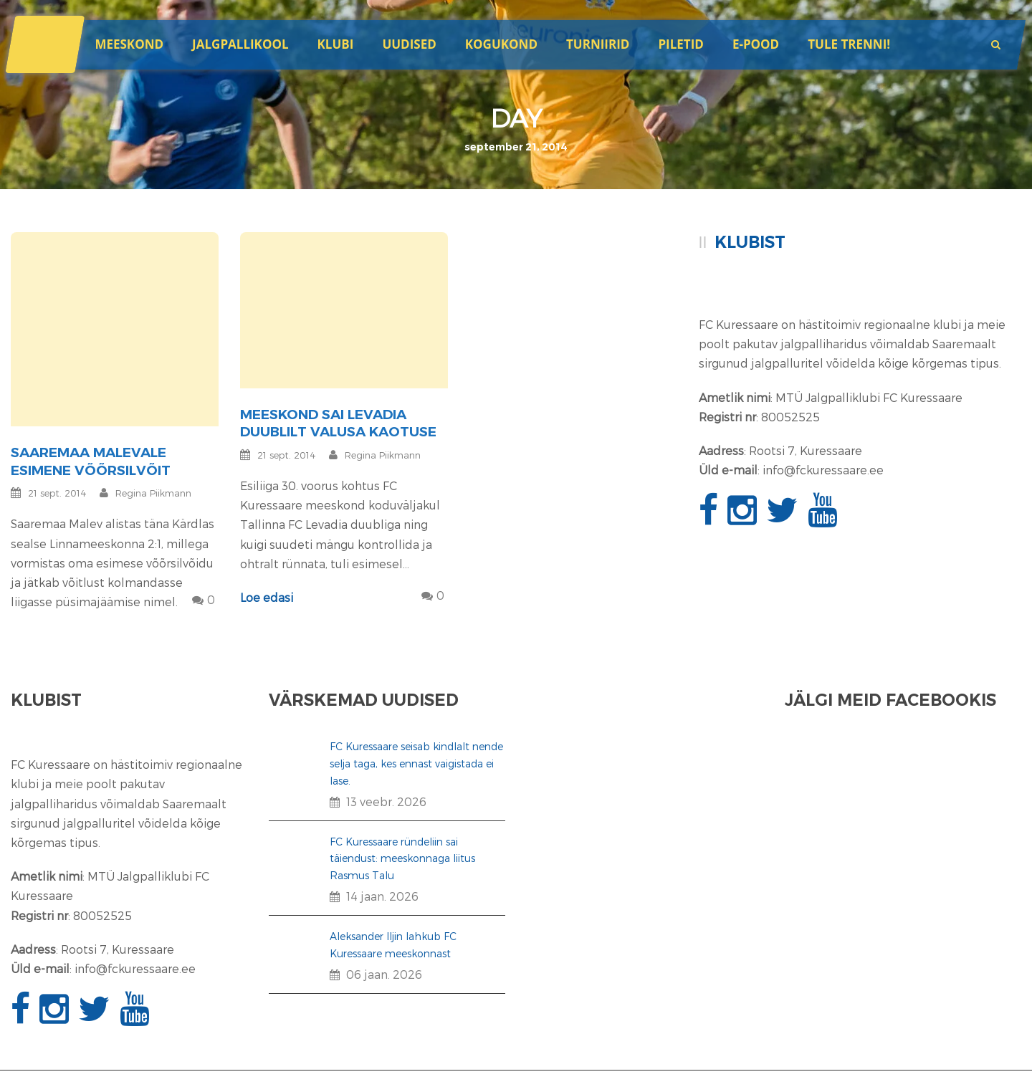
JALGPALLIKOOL (240, 44)
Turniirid (597, 44)
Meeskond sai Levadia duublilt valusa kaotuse (338, 423)
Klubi (335, 44)
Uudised (409, 44)
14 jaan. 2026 (382, 896)
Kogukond (501, 44)
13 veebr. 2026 (386, 801)
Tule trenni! (849, 44)
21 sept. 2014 (57, 493)
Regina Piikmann (153, 493)
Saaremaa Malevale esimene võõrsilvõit (91, 461)
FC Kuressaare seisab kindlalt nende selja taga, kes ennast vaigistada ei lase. (416, 763)
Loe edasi (266, 597)
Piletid (680, 44)
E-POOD (755, 44)
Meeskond (129, 44)
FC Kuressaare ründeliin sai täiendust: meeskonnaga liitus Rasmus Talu (402, 858)
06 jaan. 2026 (384, 974)
